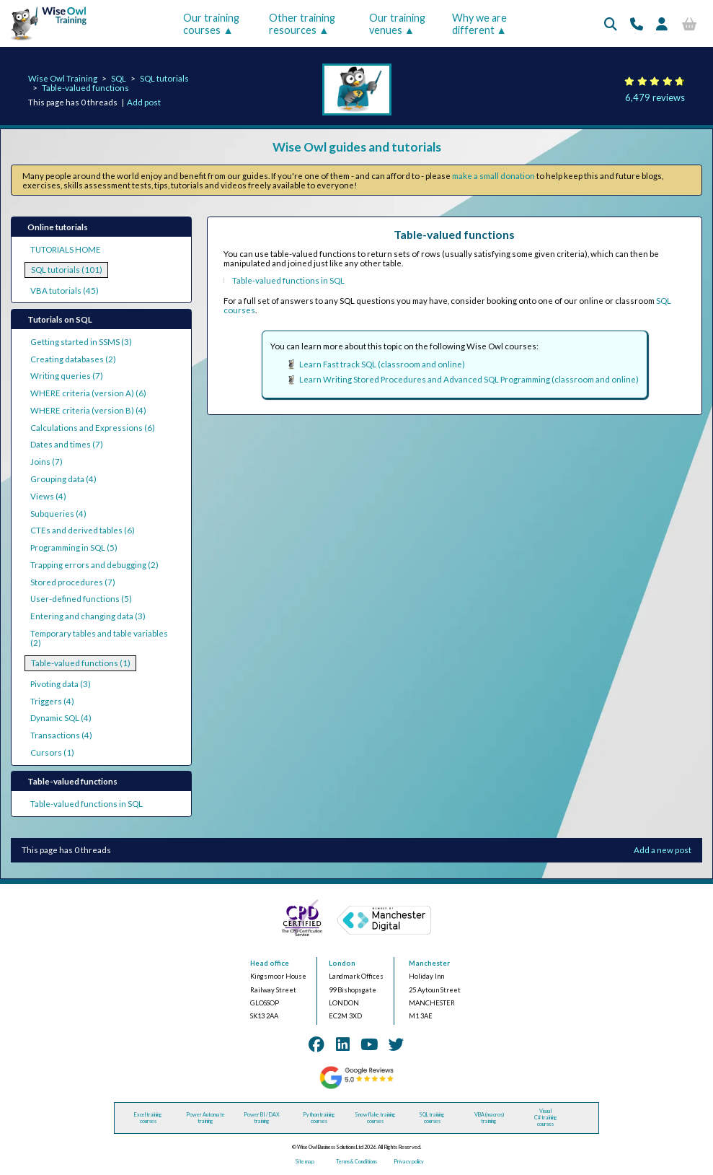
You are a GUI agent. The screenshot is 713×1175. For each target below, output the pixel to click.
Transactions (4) (61, 735)
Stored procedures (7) (72, 582)
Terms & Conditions (356, 1161)
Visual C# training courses (545, 1117)
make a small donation (493, 175)
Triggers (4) (52, 701)
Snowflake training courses (375, 1117)
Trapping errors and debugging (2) (94, 564)
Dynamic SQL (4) (61, 717)
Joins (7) (46, 461)
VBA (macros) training (489, 1117)
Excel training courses (148, 1117)
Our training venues (397, 24)
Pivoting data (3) (60, 684)
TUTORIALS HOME (65, 249)
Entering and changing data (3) (88, 616)
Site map (304, 1161)
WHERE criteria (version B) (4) (88, 410)
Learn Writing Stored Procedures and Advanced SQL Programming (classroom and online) (469, 379)
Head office (269, 963)
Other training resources (302, 24)
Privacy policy (409, 1161)
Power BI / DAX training (262, 1117)
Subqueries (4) (58, 513)
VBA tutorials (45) (64, 290)
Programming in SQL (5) (74, 547)
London (342, 963)
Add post (144, 102)
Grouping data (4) (63, 479)
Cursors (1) (52, 752)
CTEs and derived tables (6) (82, 530)
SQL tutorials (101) (66, 269)
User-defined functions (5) (81, 598)
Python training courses (319, 1117)
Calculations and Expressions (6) (92, 427)
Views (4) (48, 496)
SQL (118, 78)
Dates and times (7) (66, 444)
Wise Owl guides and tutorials (357, 146)
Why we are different (479, 24)
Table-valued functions (85, 87)
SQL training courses (432, 1117)
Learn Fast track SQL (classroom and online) (382, 364)
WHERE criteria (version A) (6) (88, 393)
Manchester (429, 963)
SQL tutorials (164, 78)
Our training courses (211, 24)
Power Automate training (205, 1117)
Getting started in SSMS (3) (81, 341)
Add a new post (662, 850)
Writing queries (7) (66, 375)
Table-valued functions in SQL (86, 803)
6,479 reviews (655, 97)
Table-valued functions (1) (80, 663)
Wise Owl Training (62, 78)
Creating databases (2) (73, 359)
